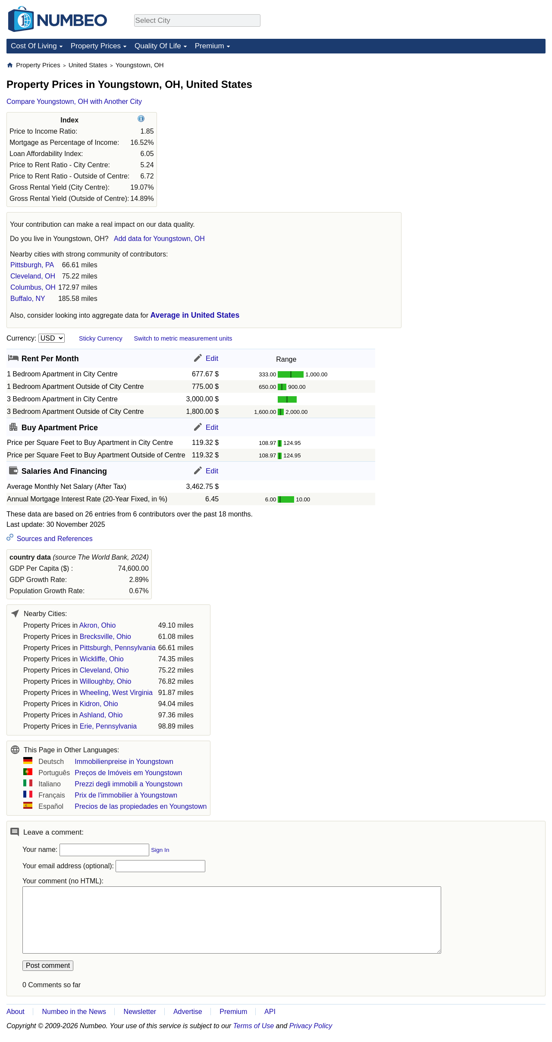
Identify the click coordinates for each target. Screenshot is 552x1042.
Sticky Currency (100, 338)
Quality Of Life (158, 46)
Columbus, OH (33, 287)
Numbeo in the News (74, 1011)
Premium (209, 46)
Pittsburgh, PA (32, 265)
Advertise (187, 1011)
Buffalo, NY (27, 298)
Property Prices (96, 46)
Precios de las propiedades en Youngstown (141, 806)
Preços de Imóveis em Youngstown (128, 772)
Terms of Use (253, 1025)
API (270, 1011)
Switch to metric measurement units (183, 338)
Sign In (160, 850)
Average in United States (195, 315)
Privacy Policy (310, 1025)
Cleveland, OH (32, 276)
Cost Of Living (34, 46)
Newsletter (140, 1011)
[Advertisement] (481, 115)
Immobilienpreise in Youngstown (124, 761)
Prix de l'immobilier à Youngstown (126, 795)
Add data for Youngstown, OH (159, 238)
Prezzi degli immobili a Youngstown (128, 784)
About (15, 1011)
